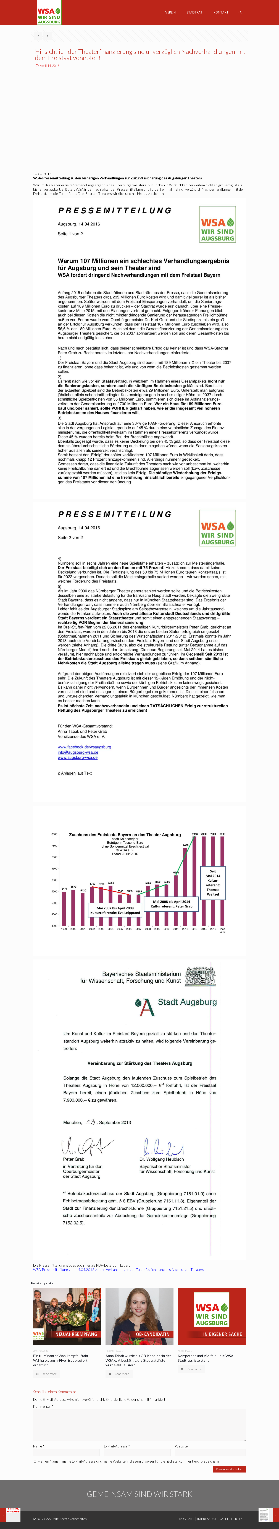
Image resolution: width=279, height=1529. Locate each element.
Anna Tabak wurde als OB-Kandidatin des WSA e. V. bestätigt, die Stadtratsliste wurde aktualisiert (138, 1360)
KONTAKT (186, 1519)
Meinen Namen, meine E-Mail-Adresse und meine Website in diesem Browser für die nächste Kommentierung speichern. (128, 1461)
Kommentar (43, 1406)
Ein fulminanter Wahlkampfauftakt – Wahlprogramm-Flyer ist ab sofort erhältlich (62, 1360)
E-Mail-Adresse (117, 1446)
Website (181, 1446)
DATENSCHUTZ (230, 1519)
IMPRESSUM (206, 1519)
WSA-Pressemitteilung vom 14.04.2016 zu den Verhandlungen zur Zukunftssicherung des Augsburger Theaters (118, 1269)
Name (38, 1446)
